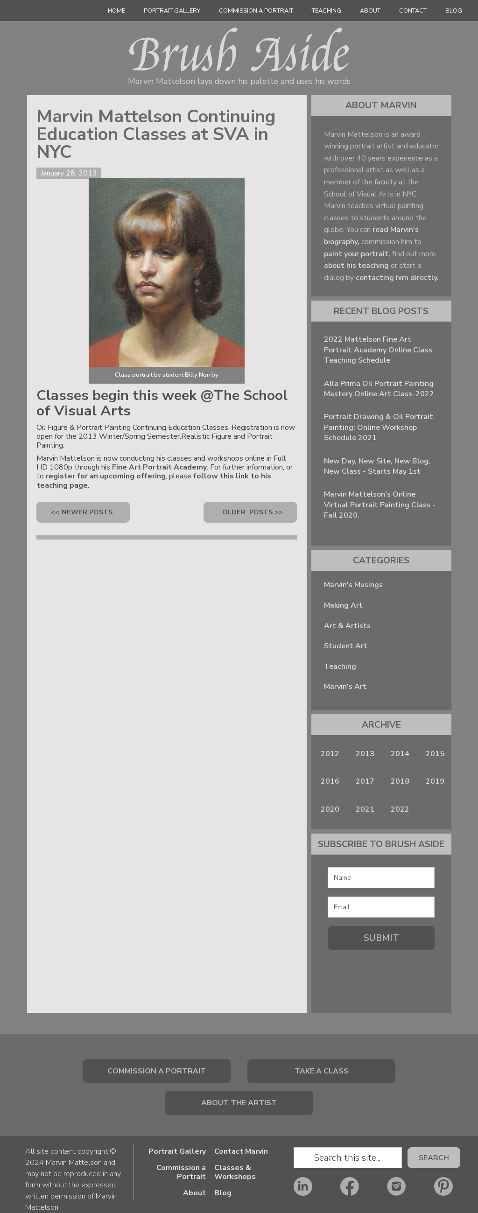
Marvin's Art (345, 686)
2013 (365, 754)
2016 (330, 781)
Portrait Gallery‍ (172, 11)
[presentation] (381, 972)
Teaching (326, 11)
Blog (453, 11)
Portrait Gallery (177, 1151)
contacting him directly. (397, 278)
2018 (400, 781)
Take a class (322, 1071)
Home (116, 11)
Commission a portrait (156, 1071)
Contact (413, 11)
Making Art (343, 605)
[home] (32, 13)
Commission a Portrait (256, 11)
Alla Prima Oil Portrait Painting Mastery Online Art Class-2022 (379, 389)
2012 (330, 754)
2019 (435, 781)
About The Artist (239, 1103)
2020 (330, 809)
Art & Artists (347, 626)
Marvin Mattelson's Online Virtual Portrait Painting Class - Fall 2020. (380, 504)
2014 (400, 754)
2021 (365, 809)
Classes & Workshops (235, 1172)
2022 (400, 809)
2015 (435, 754)
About (370, 11)
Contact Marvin (241, 1151)
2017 (365, 781)
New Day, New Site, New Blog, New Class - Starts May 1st (377, 466)
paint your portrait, (357, 254)
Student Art (345, 646)
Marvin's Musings (353, 585)
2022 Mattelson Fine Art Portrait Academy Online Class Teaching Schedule (378, 349)
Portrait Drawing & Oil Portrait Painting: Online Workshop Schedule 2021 (378, 427)
